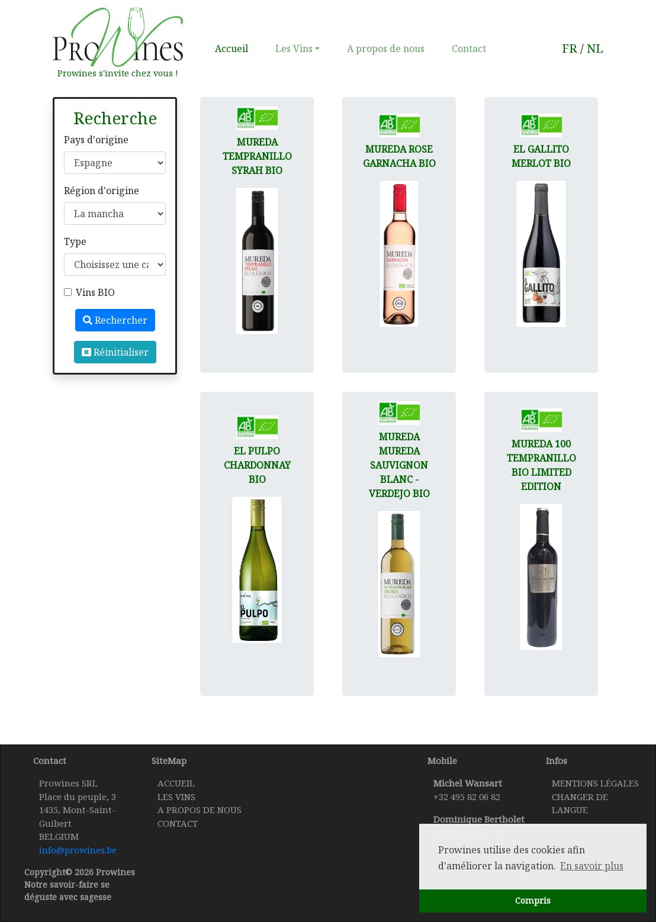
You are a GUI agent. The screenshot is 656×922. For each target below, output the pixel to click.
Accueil (234, 48)
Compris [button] (533, 900)
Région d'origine (101, 190)
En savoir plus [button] (591, 865)
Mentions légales (595, 783)
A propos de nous (386, 48)
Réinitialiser (115, 352)
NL (595, 48)
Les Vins (294, 48)
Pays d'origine (96, 139)
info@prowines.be (78, 850)
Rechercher (115, 320)
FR (569, 48)
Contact (469, 48)
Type (75, 241)
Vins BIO (95, 292)
